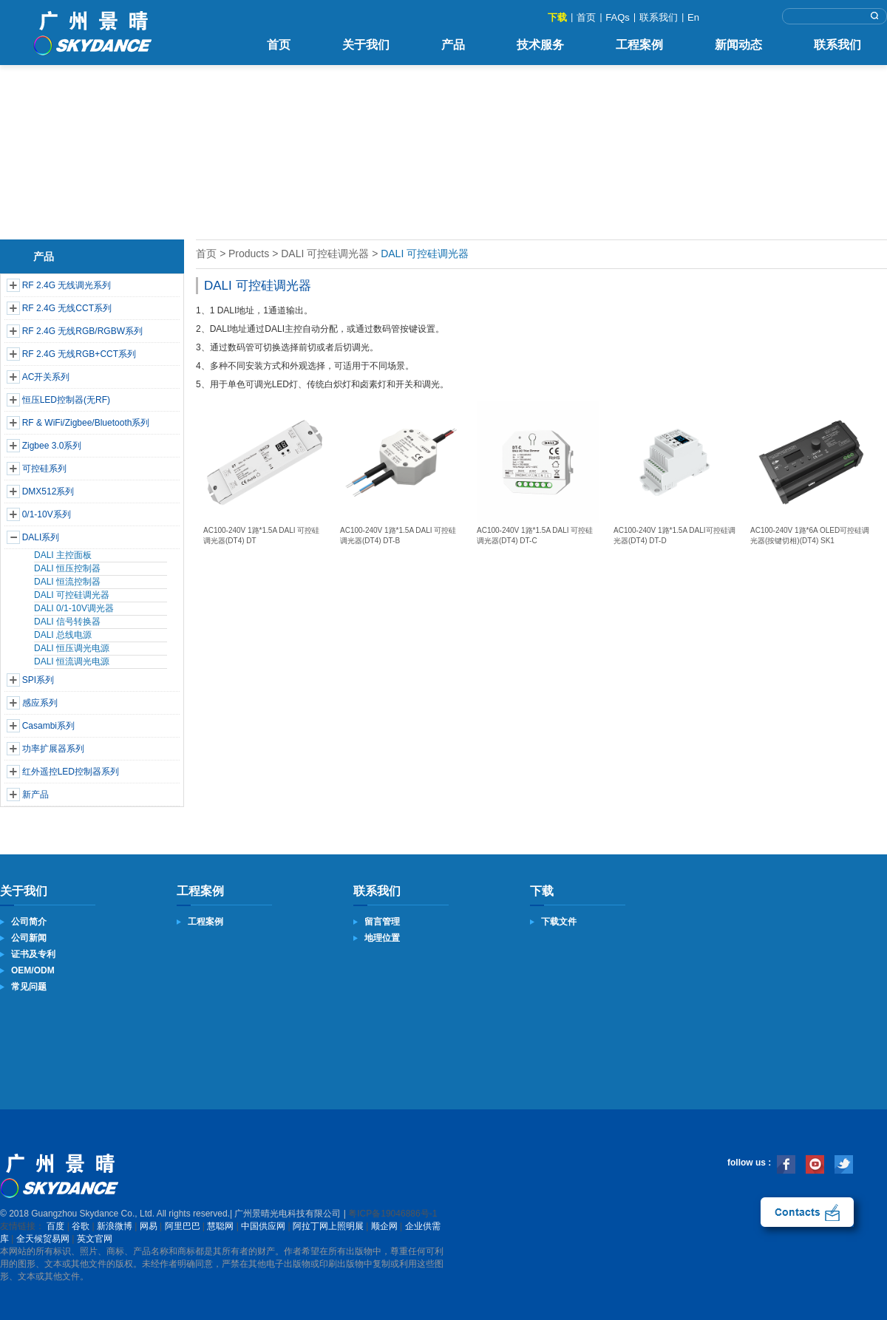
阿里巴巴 (182, 1226)
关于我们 (366, 44)
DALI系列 (41, 537)
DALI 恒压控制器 (67, 568)
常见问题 (29, 987)
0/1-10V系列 (46, 514)
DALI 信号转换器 (67, 621)
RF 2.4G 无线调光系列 (67, 285)
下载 (557, 17)
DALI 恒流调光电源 (71, 661)
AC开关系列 (46, 377)
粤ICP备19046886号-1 (392, 1213)
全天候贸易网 (42, 1239)
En (693, 17)
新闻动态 (738, 44)
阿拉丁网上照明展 (328, 1226)
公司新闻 (29, 938)
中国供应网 (263, 1226)
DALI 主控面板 (63, 555)
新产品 (35, 794)
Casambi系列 (48, 726)
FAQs (617, 17)
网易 (148, 1226)
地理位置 (382, 938)
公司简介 (29, 921)
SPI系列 (38, 680)
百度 (55, 1226)
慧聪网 (220, 1226)
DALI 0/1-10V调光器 (74, 608)
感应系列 (40, 703)
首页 (586, 17)
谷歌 (80, 1226)
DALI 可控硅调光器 (71, 595)
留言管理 (382, 921)
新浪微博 (114, 1226)
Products (248, 253)
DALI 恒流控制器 (67, 581)
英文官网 (94, 1239)
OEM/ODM (33, 970)
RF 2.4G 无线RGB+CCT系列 (79, 354)
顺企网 (384, 1226)
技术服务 (540, 44)
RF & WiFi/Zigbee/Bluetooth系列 (86, 423)
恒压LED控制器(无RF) (66, 400)
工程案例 (639, 44)
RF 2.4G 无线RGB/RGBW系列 (82, 331)
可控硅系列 (44, 468)
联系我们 (658, 17)
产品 (453, 44)
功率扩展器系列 (53, 749)
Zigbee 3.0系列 (52, 445)
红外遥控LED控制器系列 (70, 771)
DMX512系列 (48, 491)
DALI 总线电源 (63, 635)
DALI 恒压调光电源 (71, 648)
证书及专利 (33, 954)
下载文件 (559, 921)
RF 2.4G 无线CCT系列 (67, 308)
